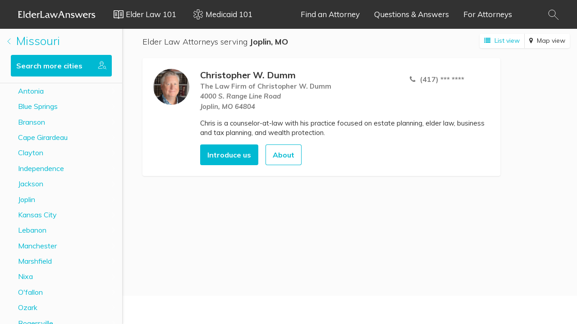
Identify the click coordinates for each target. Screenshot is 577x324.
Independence (41, 168)
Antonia (31, 90)
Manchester (37, 245)
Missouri (33, 40)
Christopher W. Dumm (248, 75)
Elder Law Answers (57, 14)
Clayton (30, 152)
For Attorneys (487, 14)
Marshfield (35, 261)
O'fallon (30, 292)
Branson (31, 121)
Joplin (26, 199)
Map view (547, 40)
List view (502, 40)
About (283, 154)
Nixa (25, 276)
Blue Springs (38, 106)
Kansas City (37, 214)
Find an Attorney (330, 14)
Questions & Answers (411, 14)
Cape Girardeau (43, 137)
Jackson (30, 183)
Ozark (27, 307)
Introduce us (229, 154)
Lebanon (32, 229)
